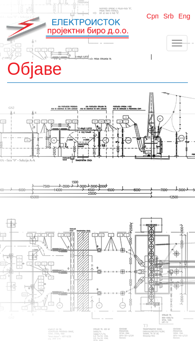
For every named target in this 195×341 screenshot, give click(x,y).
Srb (168, 16)
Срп (152, 16)
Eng (184, 16)
